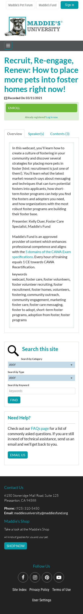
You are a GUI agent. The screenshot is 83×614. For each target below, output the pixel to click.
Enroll (14, 108)
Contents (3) (59, 134)
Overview (14, 134)
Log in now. (52, 117)
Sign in (69, 5)
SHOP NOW (16, 546)
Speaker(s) (36, 134)
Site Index (19, 590)
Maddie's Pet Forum (20, 5)
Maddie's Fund (47, 5)
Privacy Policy (39, 590)
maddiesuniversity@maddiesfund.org (41, 513)
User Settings (41, 600)
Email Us (17, 455)
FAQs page (40, 428)
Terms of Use (61, 590)
